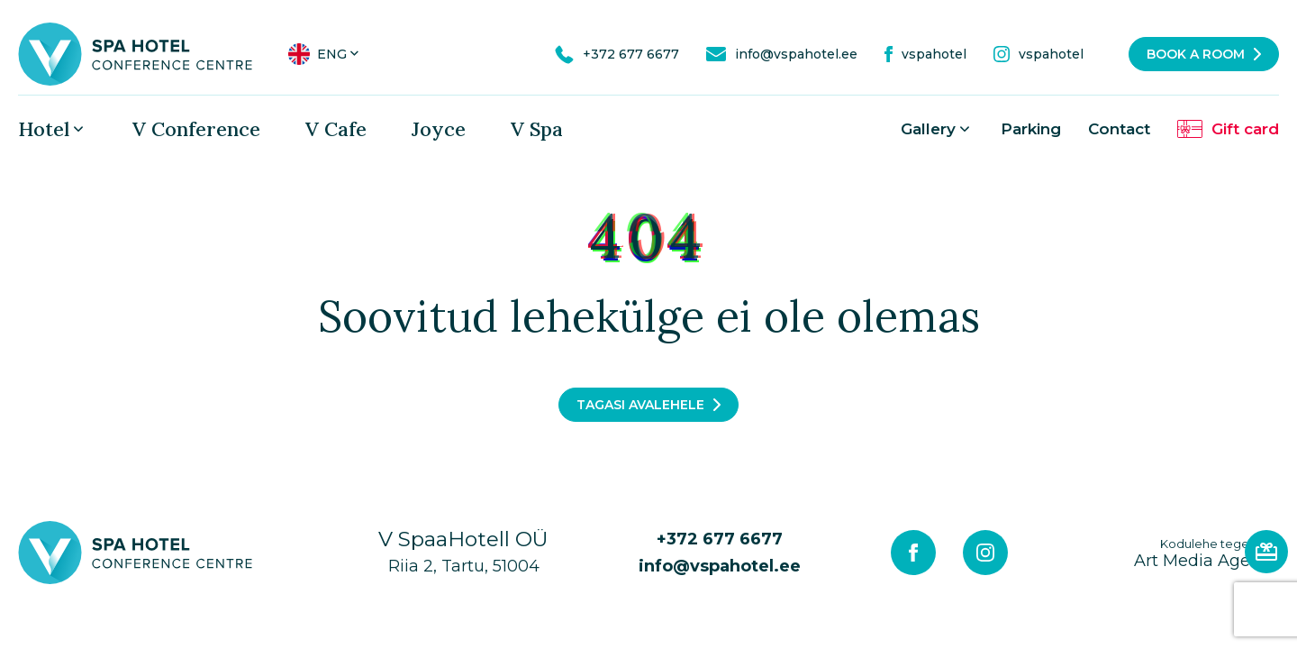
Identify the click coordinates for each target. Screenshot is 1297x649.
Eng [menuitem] (332, 54)
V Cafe (336, 129)
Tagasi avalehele (640, 405)
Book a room (1196, 54)
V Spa (537, 129)
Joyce (439, 129)
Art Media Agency (1206, 553)
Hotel (43, 129)
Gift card (1245, 129)
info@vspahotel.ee (720, 566)
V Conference (196, 129)
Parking (1031, 129)
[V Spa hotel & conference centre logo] (135, 53)
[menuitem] (325, 54)
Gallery (928, 129)
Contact (1119, 129)
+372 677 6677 (720, 539)
